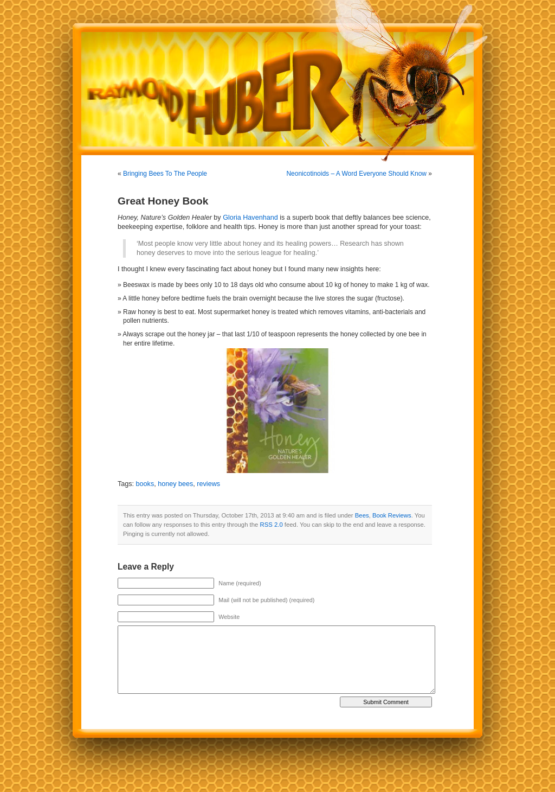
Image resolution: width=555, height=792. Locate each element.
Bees (362, 515)
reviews (208, 484)
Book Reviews (391, 515)
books (145, 484)
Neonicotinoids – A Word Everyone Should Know (356, 173)
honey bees (175, 484)
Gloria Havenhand (250, 217)
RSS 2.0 (271, 524)
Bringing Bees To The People (165, 173)
